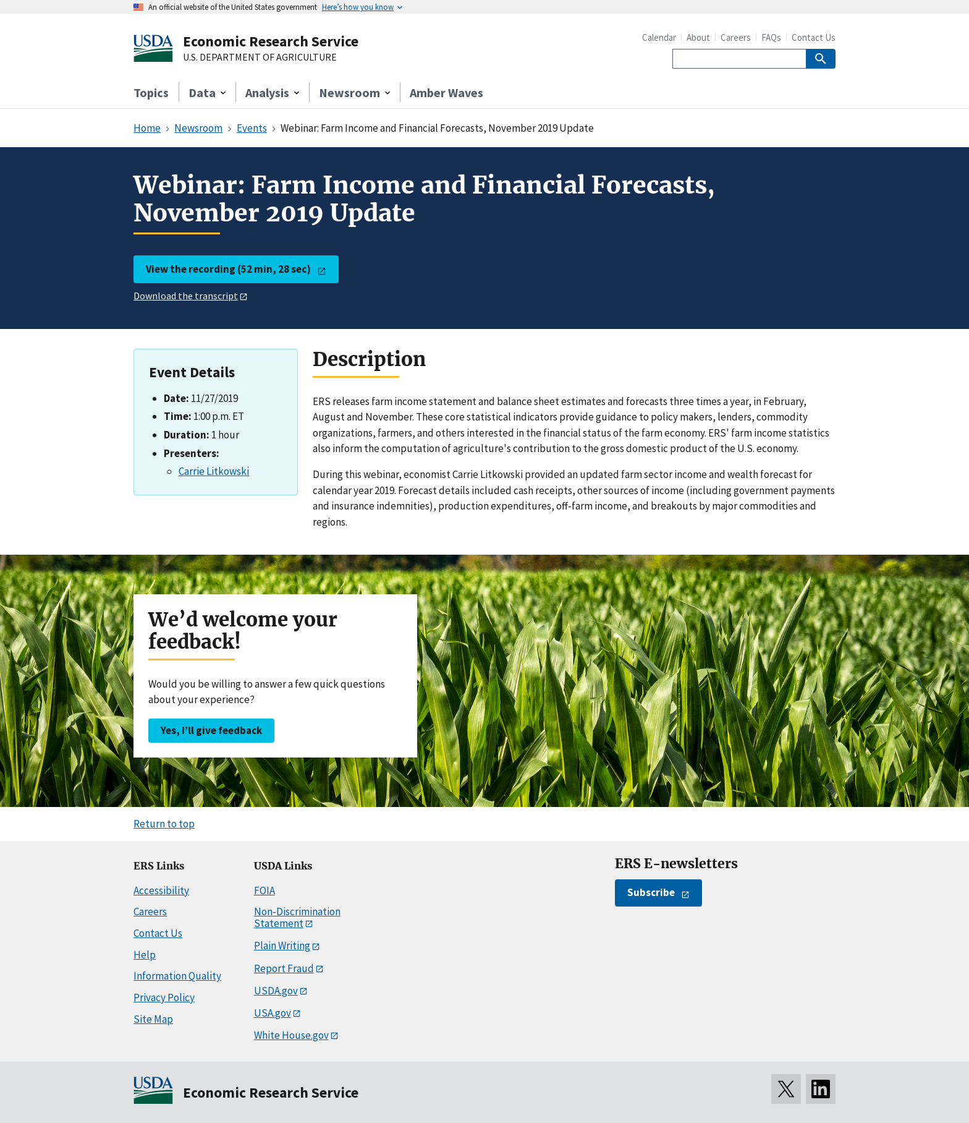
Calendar (659, 37)
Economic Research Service (270, 41)
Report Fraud (284, 968)
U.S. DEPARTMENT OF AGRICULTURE (260, 57)
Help (144, 955)
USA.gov (272, 1013)
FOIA (264, 890)
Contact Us (814, 37)
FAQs (771, 37)
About (698, 37)
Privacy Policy (164, 997)
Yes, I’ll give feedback (211, 730)
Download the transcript (185, 295)
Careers (736, 37)
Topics (151, 92)
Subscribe (651, 892)
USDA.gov (276, 990)
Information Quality (177, 976)
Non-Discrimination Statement (297, 917)
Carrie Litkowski (214, 471)
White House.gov (291, 1035)
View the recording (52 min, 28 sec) (228, 269)
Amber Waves (446, 92)
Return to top (164, 824)
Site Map (153, 1019)
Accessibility (161, 890)
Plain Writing (282, 945)
